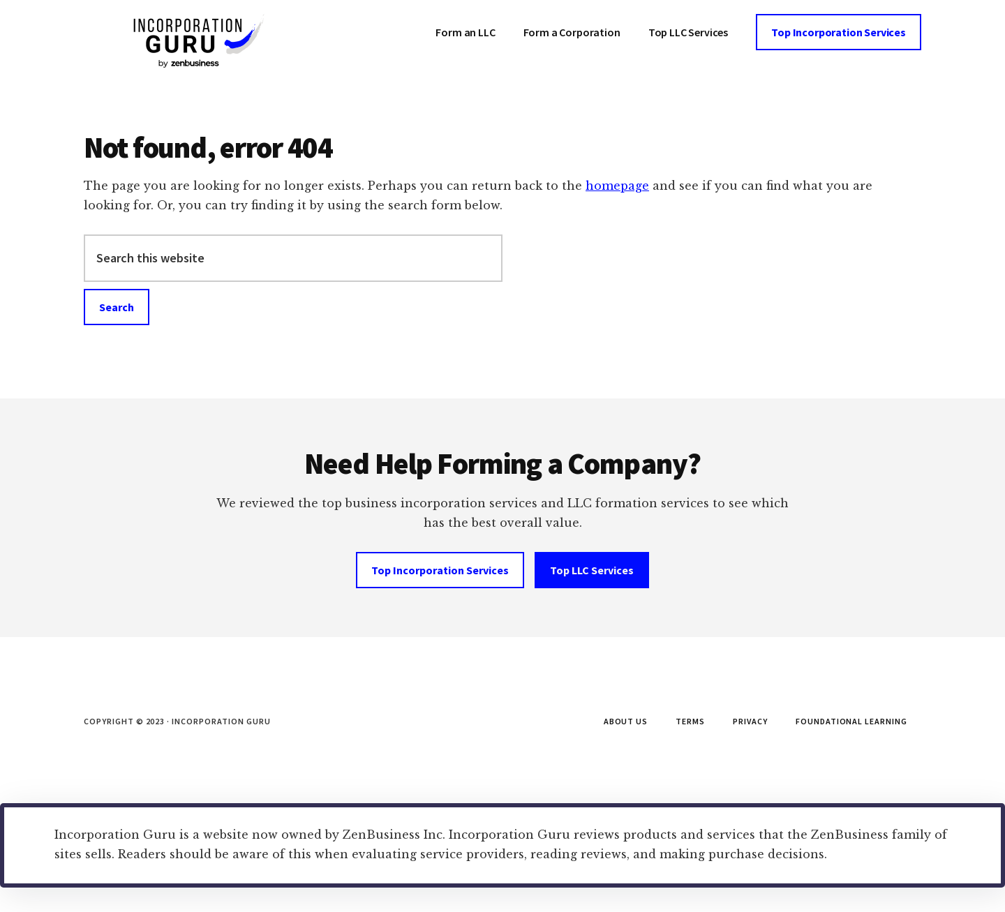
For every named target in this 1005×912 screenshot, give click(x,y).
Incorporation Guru (188, 42)
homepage (617, 186)
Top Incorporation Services (440, 570)
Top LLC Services (592, 570)
